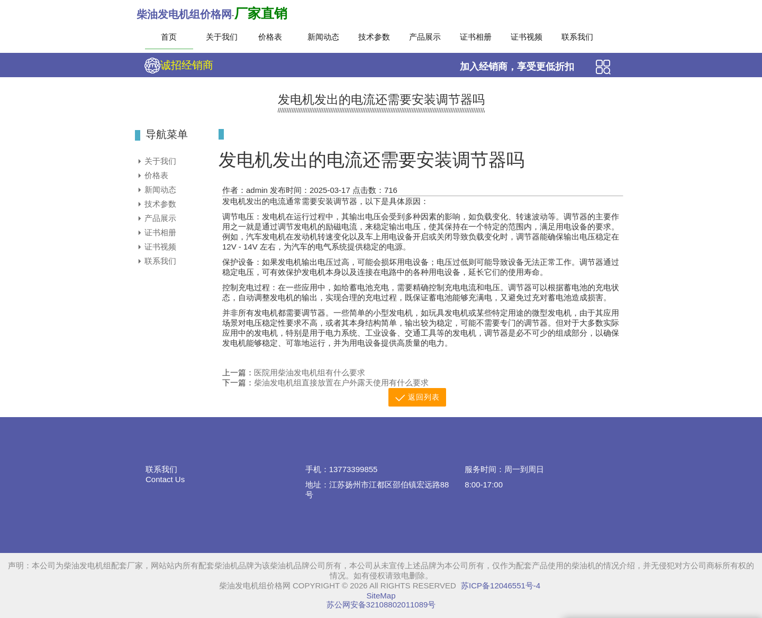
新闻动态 (323, 36)
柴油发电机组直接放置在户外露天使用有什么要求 (341, 382)
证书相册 (476, 36)
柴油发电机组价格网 (184, 14)
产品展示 (425, 36)
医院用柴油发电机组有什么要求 (309, 372)
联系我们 (577, 36)
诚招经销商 (178, 65)
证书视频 (526, 36)
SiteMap (380, 595)
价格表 (270, 36)
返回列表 (417, 398)
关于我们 (222, 36)
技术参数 (374, 36)
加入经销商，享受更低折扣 (517, 66)
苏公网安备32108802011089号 (381, 604)
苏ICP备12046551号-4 (500, 585)
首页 (169, 36)
